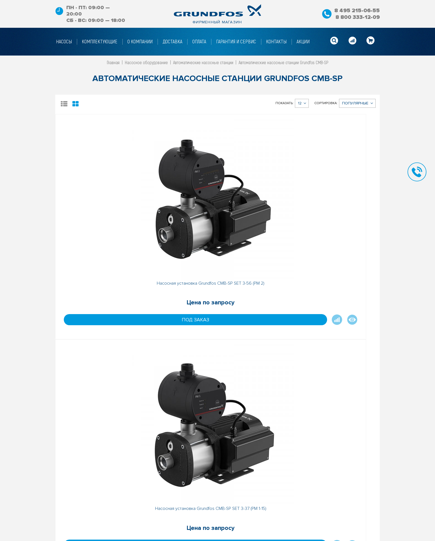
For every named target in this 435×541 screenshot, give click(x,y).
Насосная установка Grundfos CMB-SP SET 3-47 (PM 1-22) (339, 199)
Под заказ (81, 239)
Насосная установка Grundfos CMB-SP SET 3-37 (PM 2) (258, 199)
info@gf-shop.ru (298, 521)
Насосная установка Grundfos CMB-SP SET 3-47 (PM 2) (95, 344)
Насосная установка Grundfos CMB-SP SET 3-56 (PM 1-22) (177, 344)
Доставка (161, 521)
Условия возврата (170, 512)
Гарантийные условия (173, 537)
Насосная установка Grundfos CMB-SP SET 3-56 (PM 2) (95, 199)
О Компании (163, 504)
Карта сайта (240, 512)
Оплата (159, 529)
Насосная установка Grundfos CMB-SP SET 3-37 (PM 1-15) (177, 199)
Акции (234, 504)
